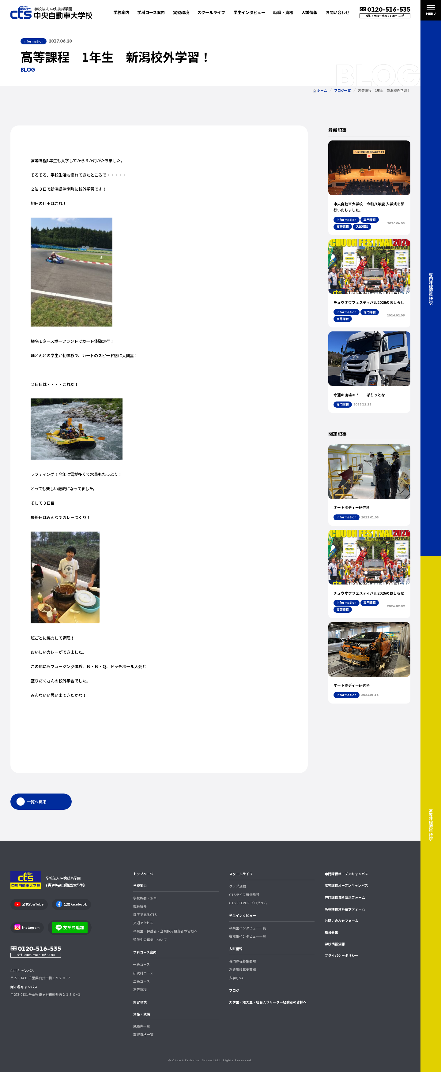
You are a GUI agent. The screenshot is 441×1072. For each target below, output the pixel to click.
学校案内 (140, 885)
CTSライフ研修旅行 (244, 894)
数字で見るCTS (145, 914)
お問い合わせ (337, 12)
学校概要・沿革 (145, 897)
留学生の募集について (150, 939)
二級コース (141, 981)
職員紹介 (140, 906)
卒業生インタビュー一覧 (247, 927)
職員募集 (331, 932)
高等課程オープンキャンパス (346, 885)
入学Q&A (236, 977)
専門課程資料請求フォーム (345, 897)
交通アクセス (143, 922)
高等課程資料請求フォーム (345, 908)
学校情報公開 (335, 943)
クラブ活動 (237, 885)
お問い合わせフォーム (341, 920)
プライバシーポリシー (341, 955)
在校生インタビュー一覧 (247, 936)
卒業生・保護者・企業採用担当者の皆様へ (165, 930)
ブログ (234, 990)
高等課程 (140, 989)
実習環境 (181, 12)
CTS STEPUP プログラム (248, 902)
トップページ (143, 873)
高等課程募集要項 (242, 969)
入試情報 (236, 948)
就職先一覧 (141, 1026)
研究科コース (143, 972)
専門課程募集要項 (242, 960)
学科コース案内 (144, 952)
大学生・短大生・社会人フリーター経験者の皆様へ (268, 1001)
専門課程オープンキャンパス (346, 873)
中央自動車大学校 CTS (51, 12)
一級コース (141, 964)
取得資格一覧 (143, 1034)
